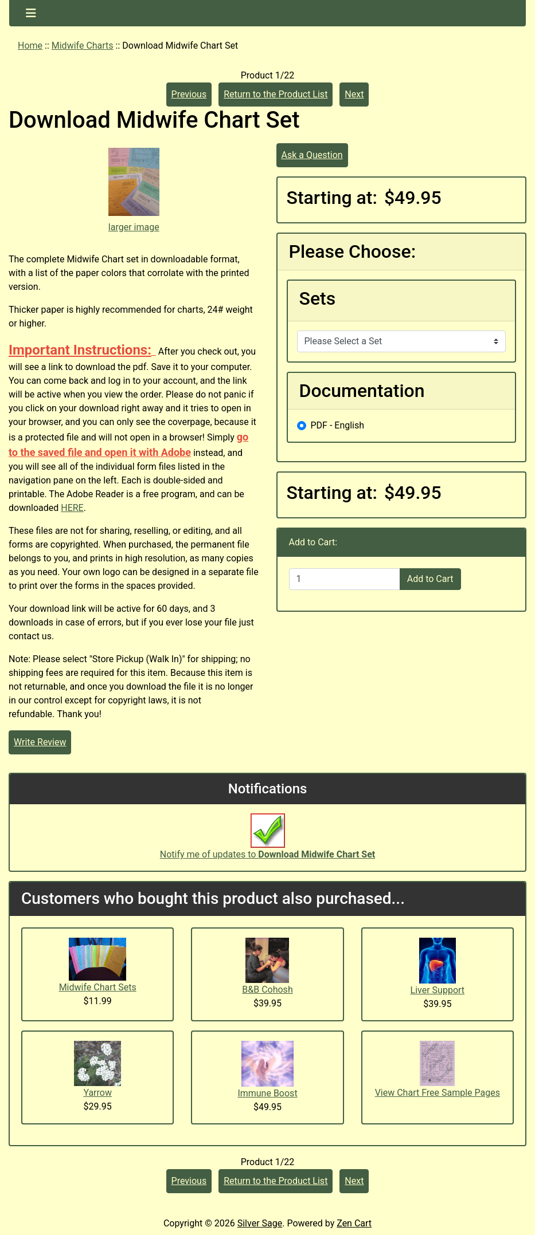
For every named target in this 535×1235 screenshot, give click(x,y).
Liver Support (438, 990)
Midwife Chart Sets (97, 987)
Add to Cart (430, 578)
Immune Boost (267, 1093)
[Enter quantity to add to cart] (344, 579)
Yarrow (97, 1092)
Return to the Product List (275, 94)
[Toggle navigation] (31, 13)
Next (354, 94)
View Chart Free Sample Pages (437, 1092)
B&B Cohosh (267, 989)
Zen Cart (354, 1223)
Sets (317, 298)
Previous (189, 94)
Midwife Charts (83, 45)
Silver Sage (259, 1223)
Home (30, 45)
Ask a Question (312, 155)
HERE (72, 507)
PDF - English (338, 425)
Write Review (40, 742)
